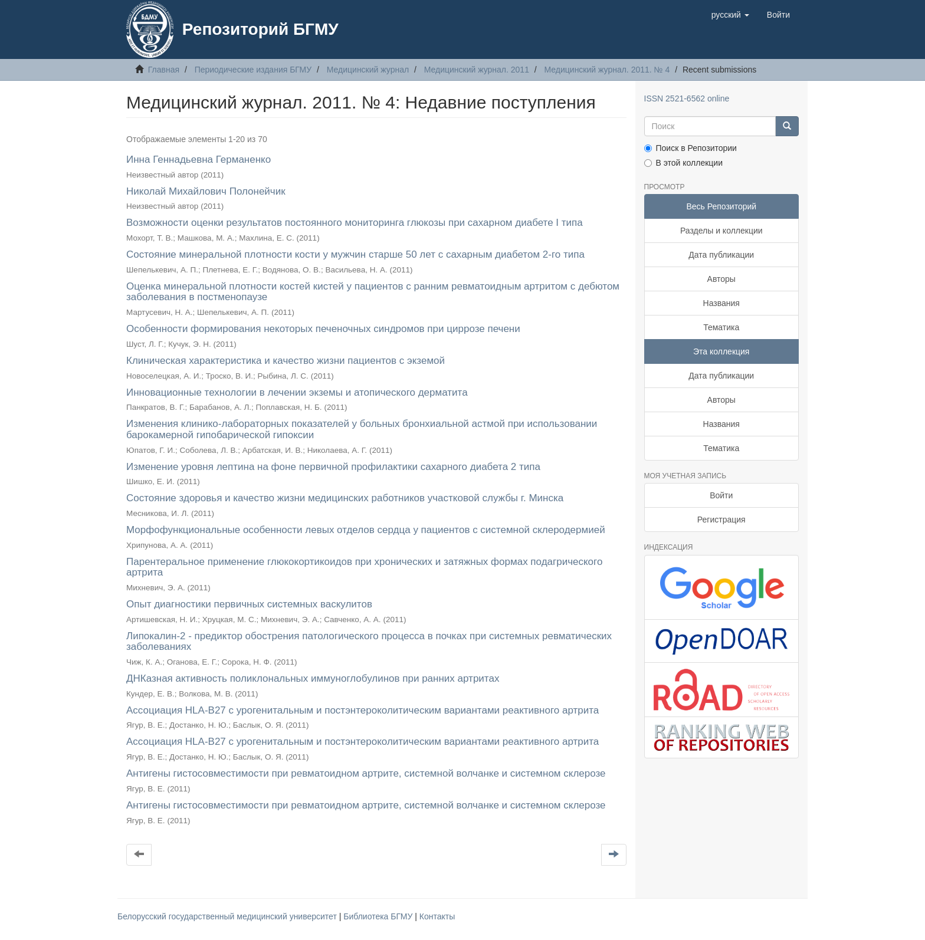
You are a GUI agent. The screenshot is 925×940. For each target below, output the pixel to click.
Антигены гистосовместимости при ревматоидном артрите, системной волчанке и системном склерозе (366, 773)
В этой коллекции (683, 162)
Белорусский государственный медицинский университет (228, 916)
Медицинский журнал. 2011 (476, 69)
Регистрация (721, 519)
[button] (730, 14)
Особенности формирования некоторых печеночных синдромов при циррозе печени (323, 328)
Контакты (437, 916)
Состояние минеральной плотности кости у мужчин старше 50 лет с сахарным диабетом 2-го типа (355, 254)
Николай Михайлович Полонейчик (206, 191)
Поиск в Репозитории (690, 148)
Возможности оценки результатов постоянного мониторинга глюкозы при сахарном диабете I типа (354, 222)
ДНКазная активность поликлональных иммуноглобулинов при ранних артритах (312, 678)
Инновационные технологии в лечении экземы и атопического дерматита (297, 392)
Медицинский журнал (368, 69)
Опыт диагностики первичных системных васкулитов (249, 604)
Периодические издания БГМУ (253, 69)
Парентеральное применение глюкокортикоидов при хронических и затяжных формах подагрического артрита (364, 567)
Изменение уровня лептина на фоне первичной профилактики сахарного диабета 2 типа (333, 466)
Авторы (721, 279)
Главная (163, 69)
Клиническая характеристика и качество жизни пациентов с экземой (285, 360)
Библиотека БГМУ (379, 916)
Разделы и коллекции (721, 230)
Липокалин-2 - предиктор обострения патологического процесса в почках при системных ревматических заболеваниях (369, 641)
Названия (721, 303)
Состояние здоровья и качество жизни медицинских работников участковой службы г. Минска (344, 498)
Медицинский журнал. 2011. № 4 (607, 69)
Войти (721, 495)
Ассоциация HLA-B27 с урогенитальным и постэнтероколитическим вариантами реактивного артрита (362, 710)
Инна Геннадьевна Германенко (198, 159)
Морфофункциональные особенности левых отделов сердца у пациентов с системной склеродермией (365, 529)
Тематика (721, 327)
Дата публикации (721, 254)
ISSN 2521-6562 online (687, 98)
